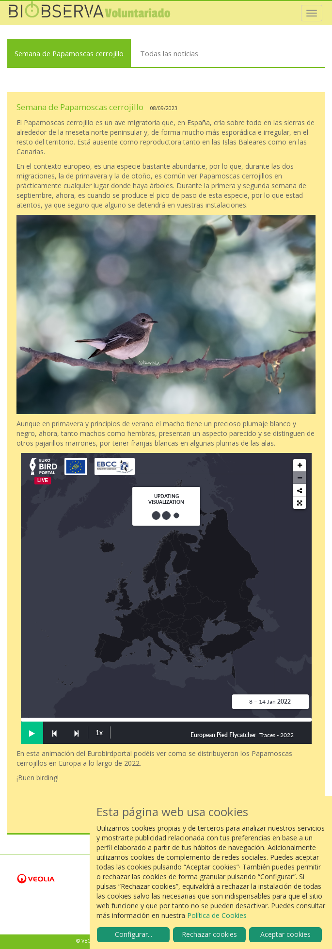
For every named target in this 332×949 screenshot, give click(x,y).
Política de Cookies (217, 915)
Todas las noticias (169, 53)
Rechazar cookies (209, 934)
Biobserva (89, 13)
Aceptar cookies (285, 934)
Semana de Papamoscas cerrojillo (69, 53)
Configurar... (133, 934)
